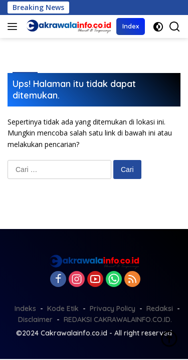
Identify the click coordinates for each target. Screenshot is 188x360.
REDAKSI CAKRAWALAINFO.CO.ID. (118, 319)
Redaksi (159, 308)
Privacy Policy (112, 308)
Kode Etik (63, 308)
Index (130, 26)
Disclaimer (35, 319)
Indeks (25, 308)
